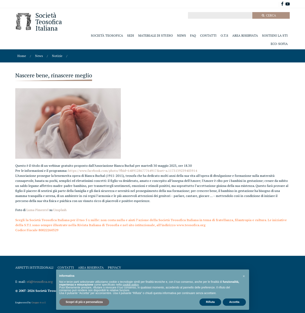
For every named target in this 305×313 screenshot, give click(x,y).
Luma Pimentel (37, 210)
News (39, 56)
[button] (244, 276)
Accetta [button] (234, 302)
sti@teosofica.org (40, 281)
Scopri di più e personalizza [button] (84, 302)
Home (21, 56)
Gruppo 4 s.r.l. (38, 302)
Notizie (57, 56)
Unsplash (60, 210)
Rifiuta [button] (210, 302)
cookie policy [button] (131, 284)
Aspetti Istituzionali (34, 267)
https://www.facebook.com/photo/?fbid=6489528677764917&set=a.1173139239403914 (132, 170)
